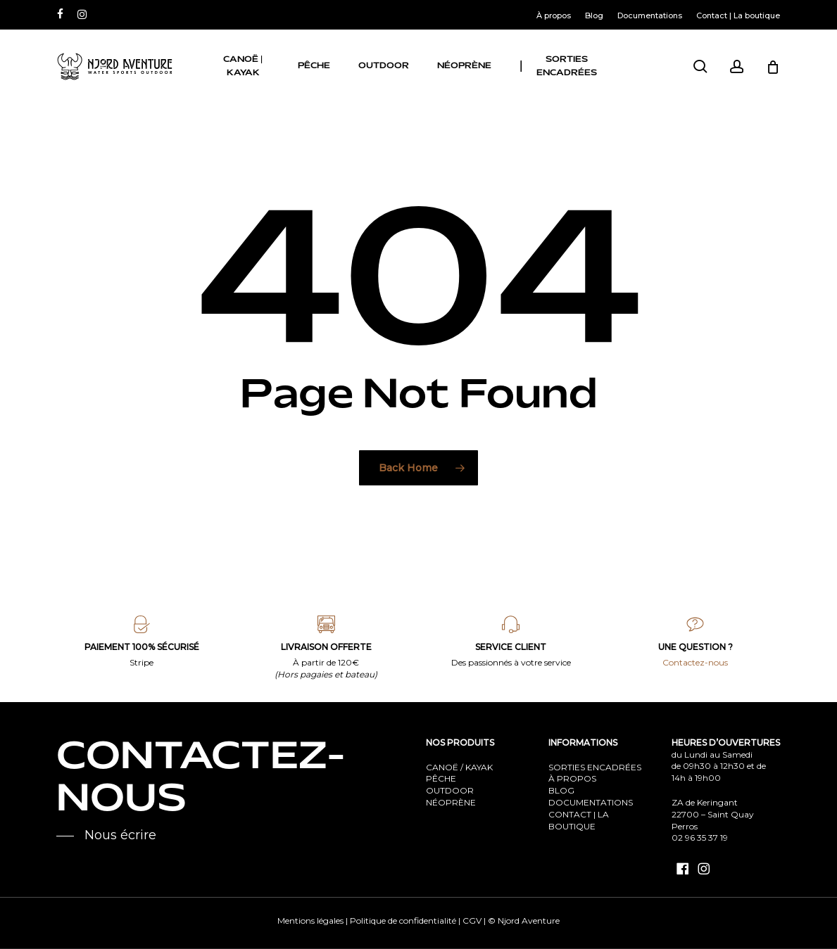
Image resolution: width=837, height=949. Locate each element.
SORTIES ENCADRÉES (594, 767)
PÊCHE (441, 778)
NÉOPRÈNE (451, 802)
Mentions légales (310, 920)
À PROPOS (572, 778)
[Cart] (773, 67)
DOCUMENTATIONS (590, 802)
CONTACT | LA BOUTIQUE (578, 820)
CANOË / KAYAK (459, 767)
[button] (106, 836)
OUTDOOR (450, 790)
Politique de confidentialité (403, 920)
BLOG (561, 790)
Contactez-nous (695, 662)
